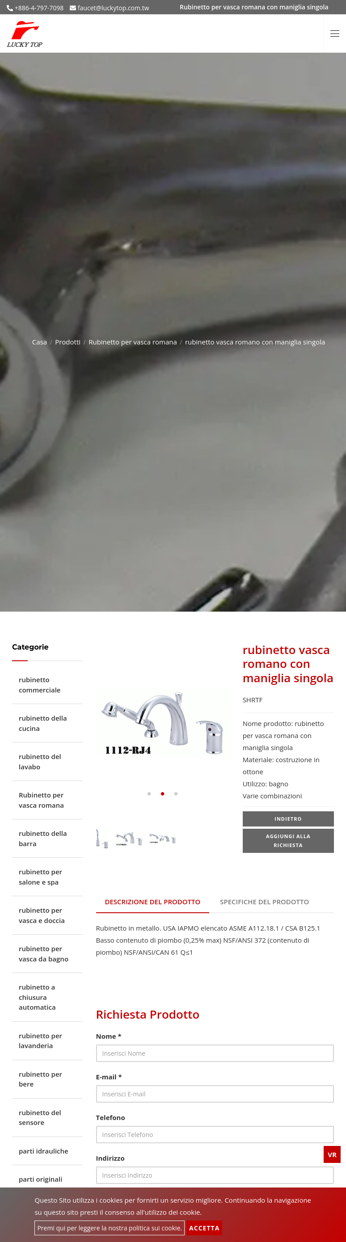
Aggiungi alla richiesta (288, 840)
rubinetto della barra (43, 838)
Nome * (109, 1036)
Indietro (288, 818)
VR (332, 1154)
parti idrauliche (43, 1150)
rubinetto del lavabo (40, 761)
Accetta (204, 1228)
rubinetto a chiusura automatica (37, 996)
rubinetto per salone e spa (40, 876)
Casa (39, 341)
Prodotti (67, 341)
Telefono (110, 1117)
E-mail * (109, 1076)
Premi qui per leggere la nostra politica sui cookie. (109, 1228)
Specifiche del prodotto (264, 901)
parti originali (40, 1179)
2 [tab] (162, 793)
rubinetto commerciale (40, 684)
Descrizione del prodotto (153, 901)
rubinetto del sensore (40, 1117)
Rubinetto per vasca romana (133, 341)
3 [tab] (176, 793)
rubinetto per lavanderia (40, 1040)
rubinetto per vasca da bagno (43, 953)
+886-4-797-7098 (38, 8)
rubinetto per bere (40, 1079)
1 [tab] (149, 793)
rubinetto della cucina (43, 723)
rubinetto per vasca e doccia (42, 915)
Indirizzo (110, 1158)
